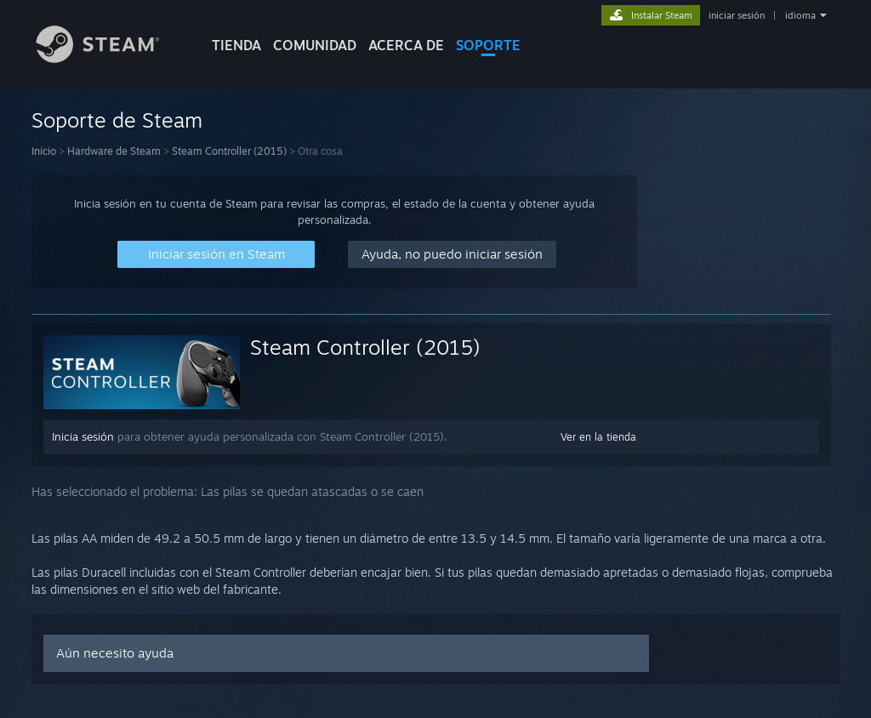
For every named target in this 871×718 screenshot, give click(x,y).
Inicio (43, 151)
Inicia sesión (83, 436)
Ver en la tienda (598, 436)
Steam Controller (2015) (229, 151)
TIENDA (236, 45)
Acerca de (406, 45)
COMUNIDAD (314, 45)
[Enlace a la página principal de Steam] (110, 58)
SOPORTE (488, 45)
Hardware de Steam (114, 151)
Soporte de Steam (116, 120)
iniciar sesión (737, 15)
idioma (800, 15)
